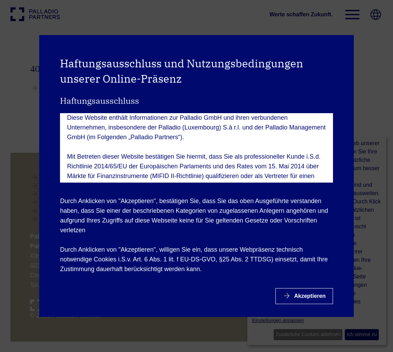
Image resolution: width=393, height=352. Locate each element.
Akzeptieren (309, 296)
